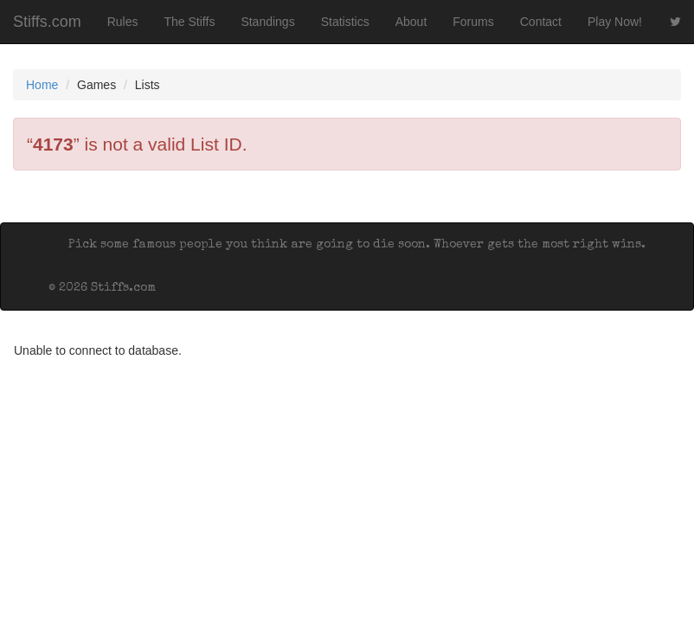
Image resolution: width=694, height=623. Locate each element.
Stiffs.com (47, 21)
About (411, 22)
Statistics (345, 22)
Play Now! (615, 22)
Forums (473, 22)
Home (42, 85)
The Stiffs (189, 22)
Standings (267, 22)
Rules (122, 22)
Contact (541, 22)
